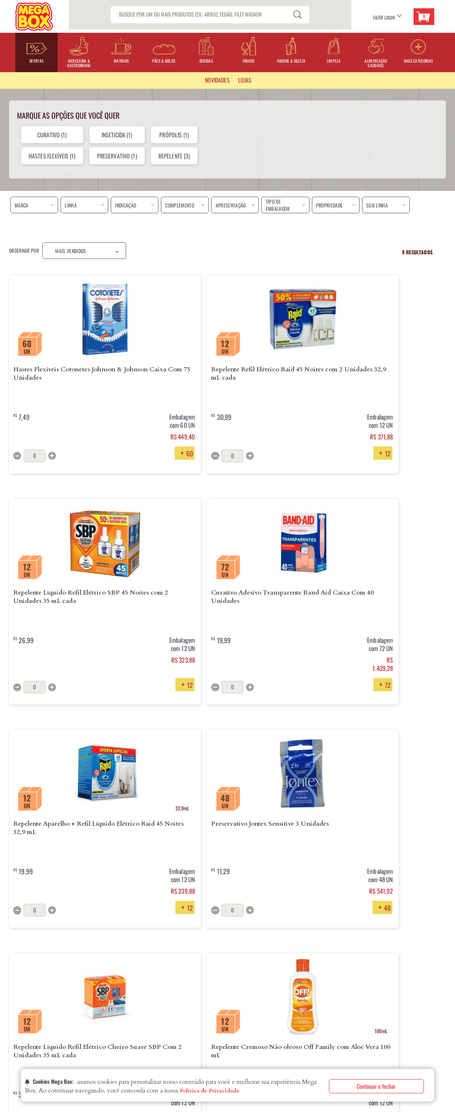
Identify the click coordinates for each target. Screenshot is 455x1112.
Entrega (114, 980)
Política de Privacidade (209, 1091)
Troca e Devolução (126, 993)
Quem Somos (22, 980)
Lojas (14, 993)
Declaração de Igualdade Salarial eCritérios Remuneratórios (47, 1023)
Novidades (217, 80)
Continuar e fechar (376, 1086)
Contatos (19, 1007)
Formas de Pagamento (129, 1007)
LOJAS (245, 80)
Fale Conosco (194, 993)
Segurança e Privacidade (133, 1020)
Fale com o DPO (122, 1033)
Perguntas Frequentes (204, 980)
